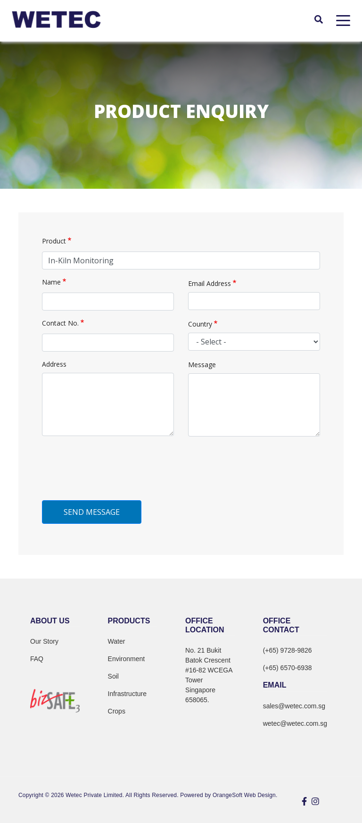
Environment (126, 659)
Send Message (92, 512)
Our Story (44, 641)
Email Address (209, 283)
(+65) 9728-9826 (287, 650)
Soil (113, 676)
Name (51, 281)
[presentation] (113, 474)
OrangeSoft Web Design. (245, 795)
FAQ (36, 659)
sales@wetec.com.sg (294, 706)
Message (202, 364)
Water (116, 641)
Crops (116, 711)
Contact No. (60, 323)
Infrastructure (127, 693)
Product (54, 240)
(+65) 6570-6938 (287, 668)
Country (200, 323)
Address (54, 364)
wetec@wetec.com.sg (295, 723)
